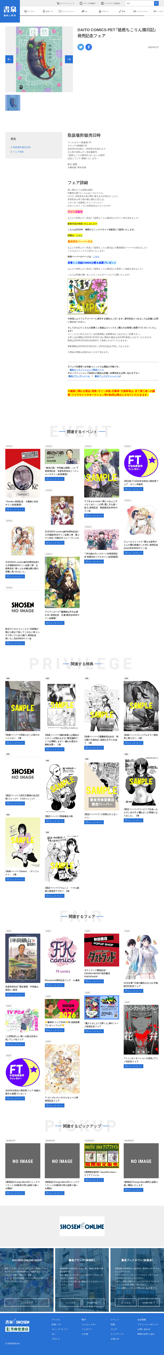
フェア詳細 (18, 151)
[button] (9, 59)
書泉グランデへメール (79, 376)
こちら (79, 235)
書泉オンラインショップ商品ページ (87, 369)
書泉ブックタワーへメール (107, 376)
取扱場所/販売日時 (21, 147)
